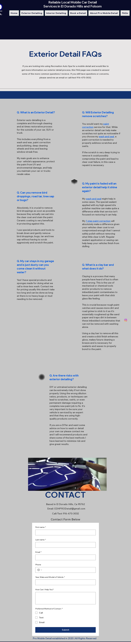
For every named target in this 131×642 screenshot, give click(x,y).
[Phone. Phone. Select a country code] (39, 570)
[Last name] (64, 545)
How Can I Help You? (44, 589)
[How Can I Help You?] (65, 598)
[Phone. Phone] (68, 570)
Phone (38, 564)
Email (38, 552)
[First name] (64, 532)
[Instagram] (125, 320)
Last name (40, 539)
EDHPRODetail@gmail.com (69, 508)
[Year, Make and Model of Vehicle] (64, 582)
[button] (32, 13)
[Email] (64, 557)
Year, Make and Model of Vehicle (50, 577)
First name (40, 527)
